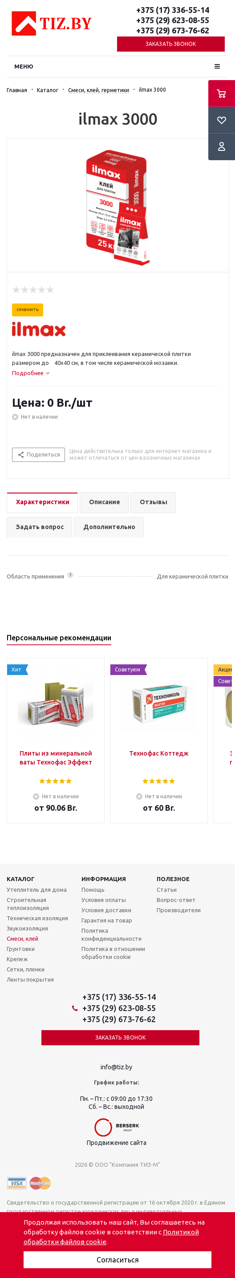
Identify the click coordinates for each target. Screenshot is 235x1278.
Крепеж (17, 959)
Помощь (93, 889)
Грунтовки (21, 949)
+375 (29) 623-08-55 (172, 20)
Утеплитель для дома (37, 889)
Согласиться (118, 1260)
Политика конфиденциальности (111, 934)
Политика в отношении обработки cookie (113, 953)
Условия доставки (106, 910)
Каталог (21, 879)
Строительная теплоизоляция (28, 904)
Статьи (167, 889)
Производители (179, 910)
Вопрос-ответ (176, 900)
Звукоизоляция (27, 928)
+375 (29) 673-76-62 (172, 30)
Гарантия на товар (106, 920)
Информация (103, 879)
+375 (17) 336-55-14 (172, 10)
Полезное (173, 879)
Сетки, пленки (26, 969)
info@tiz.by (116, 1067)
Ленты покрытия (30, 979)
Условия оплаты (103, 900)
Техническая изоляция (37, 918)
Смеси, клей (22, 938)
